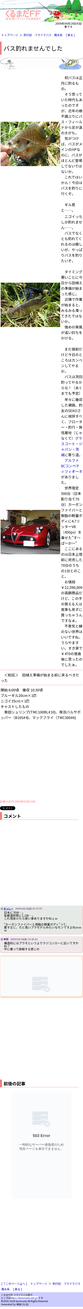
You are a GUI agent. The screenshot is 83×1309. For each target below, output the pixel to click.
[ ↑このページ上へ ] (14, 1284)
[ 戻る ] (70, 35)
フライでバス (43, 35)
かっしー (8, 908)
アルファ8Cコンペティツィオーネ (71, 466)
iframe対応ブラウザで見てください (41, 976)
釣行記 (28, 35)
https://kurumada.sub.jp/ (24, 1298)
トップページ (9, 35)
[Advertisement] (37, 760)
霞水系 (58, 35)
